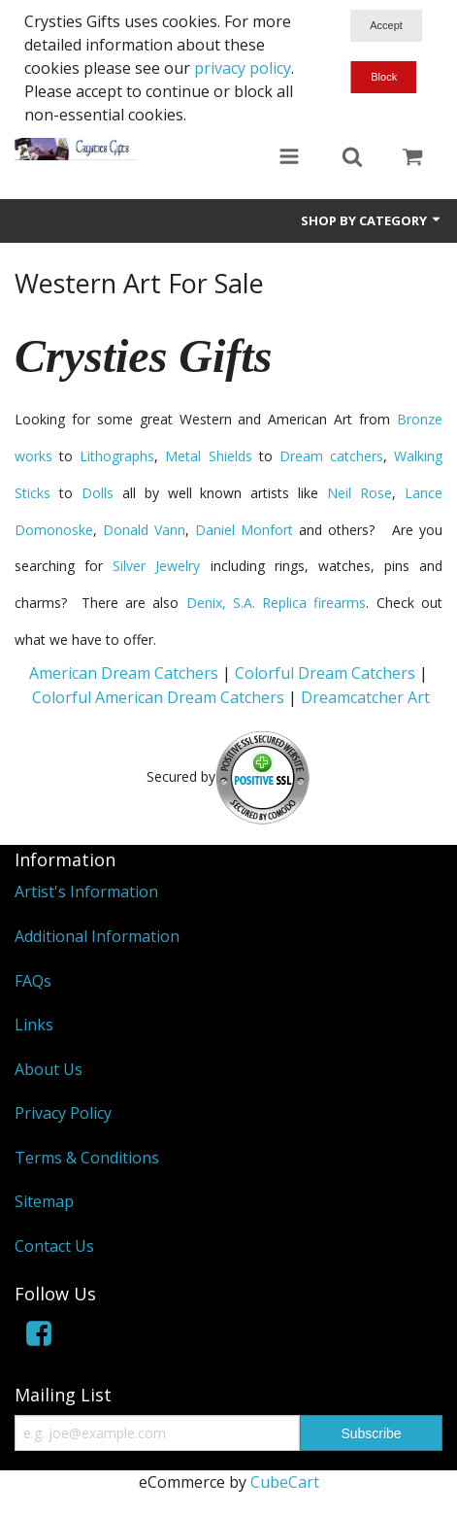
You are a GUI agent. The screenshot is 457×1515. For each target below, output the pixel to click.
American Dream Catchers (123, 673)
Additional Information (97, 936)
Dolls (98, 493)
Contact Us (54, 1246)
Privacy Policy (63, 1113)
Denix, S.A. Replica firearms (276, 602)
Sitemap (44, 1201)
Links (34, 1024)
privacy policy (242, 68)
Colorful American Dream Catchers (158, 697)
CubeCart (284, 1482)
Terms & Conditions (87, 1157)
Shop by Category (371, 220)
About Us (48, 1069)
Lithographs (117, 456)
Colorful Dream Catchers (325, 673)
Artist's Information (86, 891)
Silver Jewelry (156, 565)
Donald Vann (144, 530)
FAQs (33, 981)
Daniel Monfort (244, 530)
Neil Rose (359, 493)
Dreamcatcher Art (365, 697)
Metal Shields (208, 456)
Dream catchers (331, 456)
